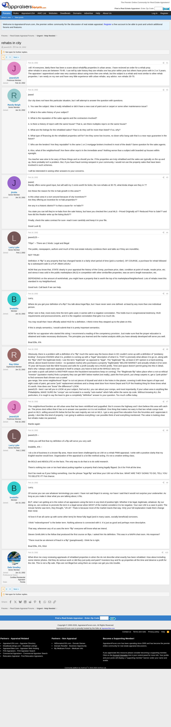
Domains (77, 13)
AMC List (41, 13)
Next (15, 60)
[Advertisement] (85, 40)
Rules (16, 13)
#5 (167, 337)
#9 (167, 526)
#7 (167, 445)
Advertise (88, 13)
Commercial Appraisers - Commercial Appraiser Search (25, 712)
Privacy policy (153, 690)
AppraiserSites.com (108, 686)
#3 (167, 221)
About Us (107, 13)
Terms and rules (139, 690)
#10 (166, 596)
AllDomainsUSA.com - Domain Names (69, 701)
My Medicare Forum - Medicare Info (68, 706)
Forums (6, 13)
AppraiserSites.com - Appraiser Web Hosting (21, 706)
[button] (12, 17)
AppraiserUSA (28, 13)
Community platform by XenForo (85, 726)
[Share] (163, 66)
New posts (19, 17)
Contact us (126, 690)
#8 (167, 474)
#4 (167, 276)
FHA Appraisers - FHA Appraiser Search (19, 709)
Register (108, 24)
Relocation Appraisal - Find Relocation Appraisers (23, 714)
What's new (6, 17)
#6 (167, 393)
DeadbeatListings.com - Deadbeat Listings (20, 704)
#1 (167, 66)
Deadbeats (65, 13)
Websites (53, 13)
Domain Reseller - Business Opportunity (70, 704)
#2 (167, 133)
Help (98, 13)
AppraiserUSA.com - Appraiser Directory (19, 701)
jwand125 (8, 50)
